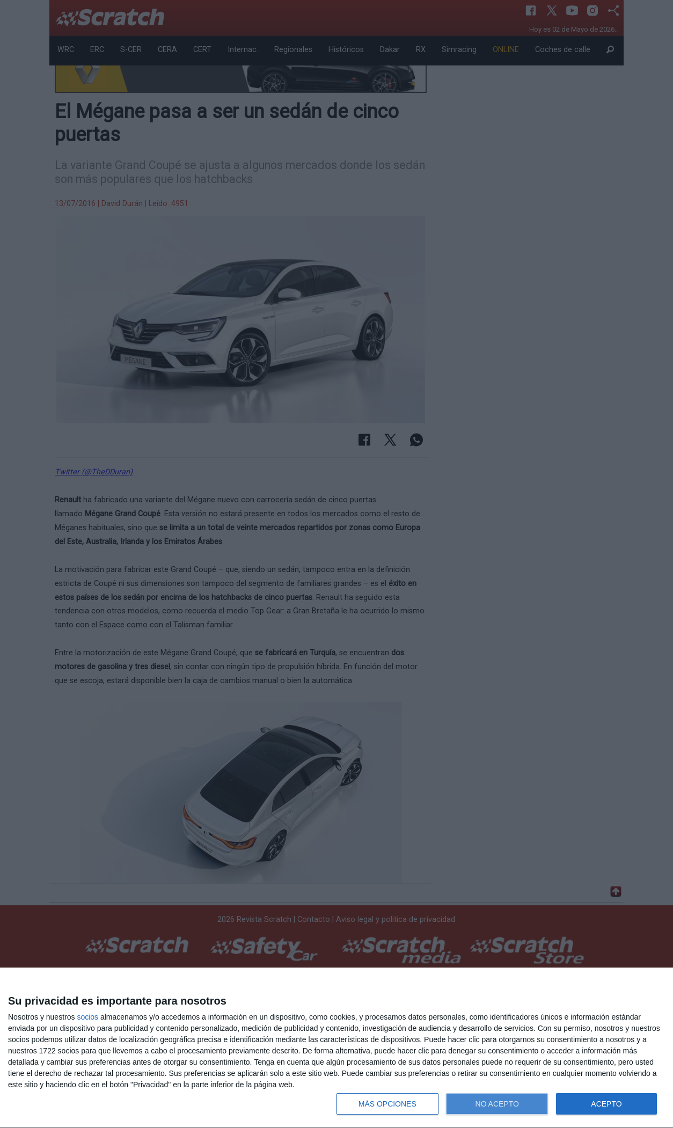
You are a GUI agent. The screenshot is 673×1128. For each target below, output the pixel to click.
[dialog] (336, 1048)
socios (87, 1017)
